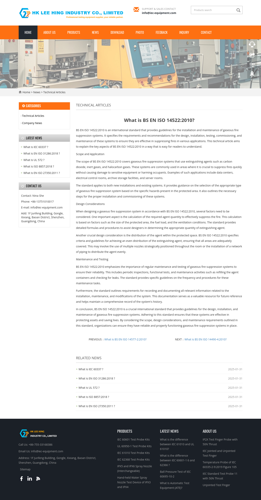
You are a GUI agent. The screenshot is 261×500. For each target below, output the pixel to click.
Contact (206, 32)
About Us (49, 32)
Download (117, 32)
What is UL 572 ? (89, 387)
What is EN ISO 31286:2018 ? (97, 378)
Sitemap (25, 469)
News (95, 32)
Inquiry (184, 32)
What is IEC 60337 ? (91, 369)
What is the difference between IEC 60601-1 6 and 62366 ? (177, 460)
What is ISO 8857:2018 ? (94, 397)
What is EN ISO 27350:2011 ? (97, 406)
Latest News (169, 431)
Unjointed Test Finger (216, 485)
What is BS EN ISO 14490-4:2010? (205, 339)
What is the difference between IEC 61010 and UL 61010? (177, 444)
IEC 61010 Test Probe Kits (133, 453)
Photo (140, 32)
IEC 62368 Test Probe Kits (133, 459)
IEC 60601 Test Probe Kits (133, 439)
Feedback (162, 32)
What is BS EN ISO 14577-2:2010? (125, 339)
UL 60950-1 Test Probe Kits (134, 446)
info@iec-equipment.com (159, 13)
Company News (32, 123)
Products (73, 32)
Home (28, 32)
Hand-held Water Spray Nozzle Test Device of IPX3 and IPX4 (134, 482)
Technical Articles (54, 92)
